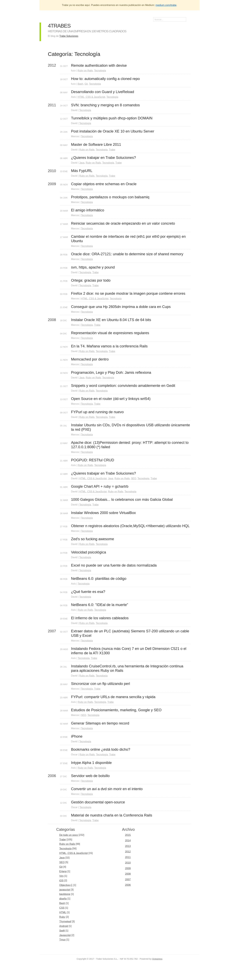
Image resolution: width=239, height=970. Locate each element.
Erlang (63, 871)
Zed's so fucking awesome (92, 539)
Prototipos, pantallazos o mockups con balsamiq (110, 197)
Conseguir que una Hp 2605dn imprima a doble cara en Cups (121, 307)
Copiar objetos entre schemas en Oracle (104, 184)
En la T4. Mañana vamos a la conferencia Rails (109, 346)
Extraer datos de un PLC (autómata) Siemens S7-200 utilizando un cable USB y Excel (130, 633)
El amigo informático (87, 210)
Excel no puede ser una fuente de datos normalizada (114, 565)
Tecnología (100, 70)
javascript (64, 889)
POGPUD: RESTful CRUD (92, 460)
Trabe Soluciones (68, 36)
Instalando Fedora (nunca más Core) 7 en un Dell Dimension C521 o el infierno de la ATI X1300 (129, 651)
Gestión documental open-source (98, 802)
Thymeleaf (65, 921)
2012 (128, 851)
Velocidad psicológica (88, 552)
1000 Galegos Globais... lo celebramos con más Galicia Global (122, 499)
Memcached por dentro (90, 359)
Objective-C (66, 885)
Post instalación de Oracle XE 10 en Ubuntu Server (112, 131)
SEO (133, 478)
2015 (128, 835)
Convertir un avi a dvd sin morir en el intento (107, 789)
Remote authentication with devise (99, 65)
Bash (80, 84)
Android (63, 926)
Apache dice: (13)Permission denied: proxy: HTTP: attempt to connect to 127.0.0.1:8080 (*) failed (130, 444)
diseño (63, 898)
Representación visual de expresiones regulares (110, 333)
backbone (64, 894)
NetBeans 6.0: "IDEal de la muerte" (99, 605)
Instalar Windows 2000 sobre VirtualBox (103, 513)
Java (81, 162)
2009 (128, 868)
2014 (128, 840)
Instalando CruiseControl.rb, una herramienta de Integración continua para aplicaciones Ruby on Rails (127, 668)
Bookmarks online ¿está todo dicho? (100, 749)
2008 (128, 873)
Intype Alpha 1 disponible (91, 763)
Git (86, 84)
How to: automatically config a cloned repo (105, 79)
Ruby (62, 916)
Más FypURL (81, 171)
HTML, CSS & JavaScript (91, 97)
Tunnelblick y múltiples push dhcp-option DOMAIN (111, 118)
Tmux (62, 939)
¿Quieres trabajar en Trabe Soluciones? (103, 157)
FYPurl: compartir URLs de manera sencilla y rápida (113, 697)
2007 (128, 879)
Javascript (65, 935)
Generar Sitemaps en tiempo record (100, 723)
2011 (128, 857)
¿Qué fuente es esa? (88, 592)
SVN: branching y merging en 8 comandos (105, 105)
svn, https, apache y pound (93, 267)
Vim (61, 876)
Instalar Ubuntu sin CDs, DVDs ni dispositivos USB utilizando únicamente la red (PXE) (131, 427)
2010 (128, 862)
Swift (62, 930)
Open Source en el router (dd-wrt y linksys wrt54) (111, 399)
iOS (61, 880)
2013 (128, 846)
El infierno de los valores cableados (100, 618)
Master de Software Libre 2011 (96, 144)
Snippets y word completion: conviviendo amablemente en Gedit (123, 385)
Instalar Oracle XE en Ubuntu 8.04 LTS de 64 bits (111, 320)
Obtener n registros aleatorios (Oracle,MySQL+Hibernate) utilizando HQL (130, 526)
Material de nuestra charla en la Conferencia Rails (111, 815)
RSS (189, 19)
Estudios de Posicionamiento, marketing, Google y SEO (116, 710)
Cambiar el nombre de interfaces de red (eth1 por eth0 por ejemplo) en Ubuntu (129, 238)
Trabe (112, 149)
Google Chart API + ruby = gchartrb (99, 486)
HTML (62, 912)
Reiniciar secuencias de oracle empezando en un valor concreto (123, 223)
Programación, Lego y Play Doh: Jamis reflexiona (111, 372)
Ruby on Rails (85, 70)
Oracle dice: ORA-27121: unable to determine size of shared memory (127, 254)
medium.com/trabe (166, 5)
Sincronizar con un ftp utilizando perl (100, 684)
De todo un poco (68, 835)
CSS (61, 907)
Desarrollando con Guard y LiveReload (102, 92)
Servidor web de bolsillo (90, 776)
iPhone (76, 736)
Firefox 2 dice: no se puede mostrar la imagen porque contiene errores (128, 293)
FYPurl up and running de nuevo (97, 412)
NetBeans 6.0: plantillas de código (98, 578)
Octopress (157, 959)
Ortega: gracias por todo (91, 280)
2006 (128, 884)
